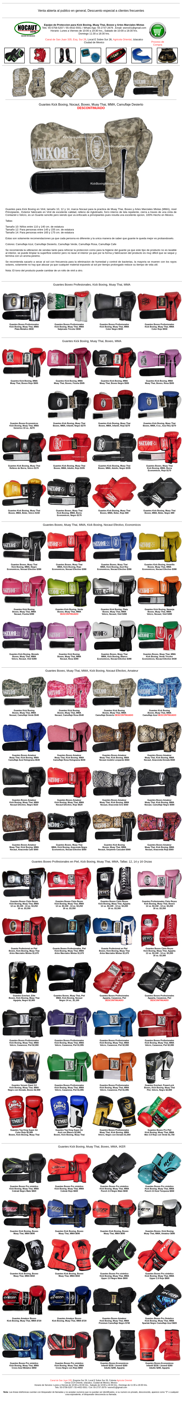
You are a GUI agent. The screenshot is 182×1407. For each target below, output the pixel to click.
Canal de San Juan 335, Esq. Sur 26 (65, 39)
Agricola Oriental (122, 39)
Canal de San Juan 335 (61, 1380)
